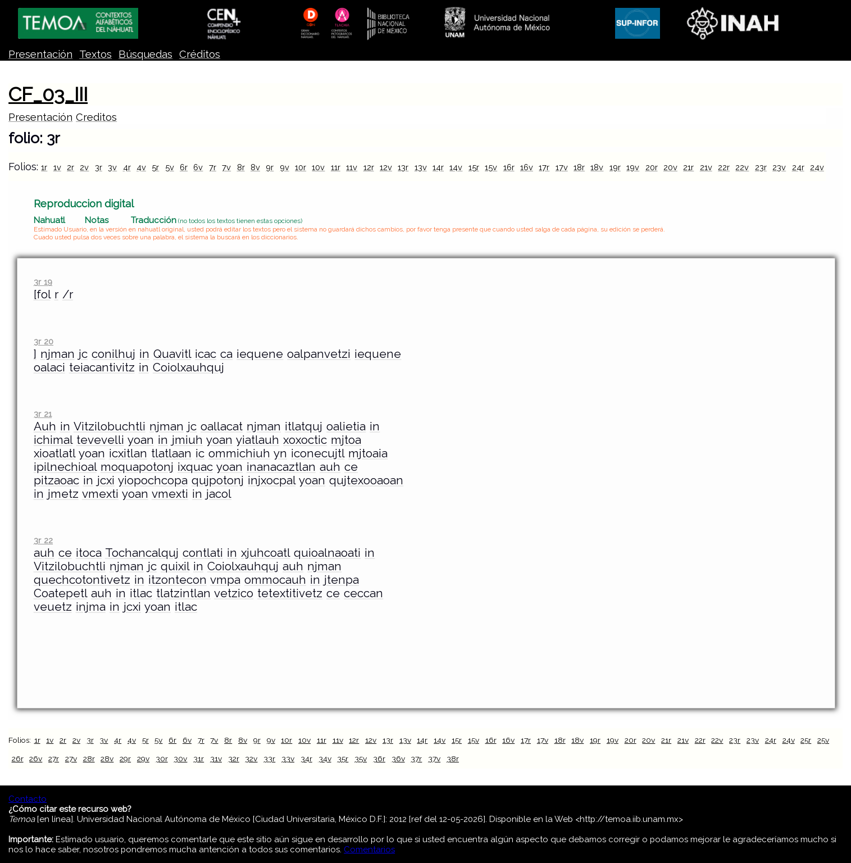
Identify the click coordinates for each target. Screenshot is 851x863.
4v (141, 167)
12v (386, 167)
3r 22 (43, 540)
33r (269, 758)
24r (798, 167)
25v (823, 739)
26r (18, 758)
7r (212, 167)
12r (368, 167)
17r (544, 167)
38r (453, 758)
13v (421, 167)
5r (155, 167)
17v (562, 167)
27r (53, 758)
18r (579, 167)
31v (216, 758)
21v (706, 167)
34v (324, 758)
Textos (95, 54)
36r (379, 758)
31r (198, 758)
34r (306, 758)
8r (241, 167)
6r (184, 167)
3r (98, 167)
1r (44, 167)
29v (143, 758)
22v (742, 167)
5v (169, 167)
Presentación (40, 54)
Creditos (96, 117)
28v (107, 758)
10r (300, 167)
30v (180, 758)
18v (596, 167)
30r (162, 758)
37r (416, 758)
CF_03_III (48, 94)
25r (805, 739)
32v (251, 758)
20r (651, 167)
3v (112, 167)
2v (84, 167)
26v (35, 758)
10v (318, 167)
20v (670, 167)
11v (351, 167)
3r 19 (43, 282)
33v (287, 758)
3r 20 (43, 341)
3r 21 (43, 414)
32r (233, 758)
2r (70, 167)
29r (125, 758)
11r (335, 167)
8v (255, 167)
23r (761, 167)
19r (615, 167)
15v (491, 167)
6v (198, 167)
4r (127, 167)
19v (632, 167)
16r (509, 167)
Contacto (27, 799)
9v (284, 167)
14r (438, 167)
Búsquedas (145, 54)
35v (360, 758)
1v (57, 167)
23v (779, 167)
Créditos (199, 54)
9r (270, 167)
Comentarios (369, 849)
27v (71, 758)
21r (688, 167)
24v (817, 167)
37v (434, 758)
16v (526, 167)
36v (398, 758)
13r (403, 167)
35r (342, 758)
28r (89, 758)
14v (455, 167)
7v (226, 167)
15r (473, 167)
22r (724, 167)
